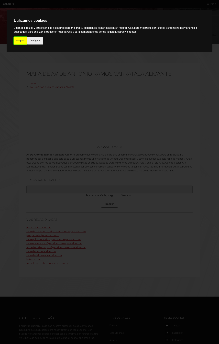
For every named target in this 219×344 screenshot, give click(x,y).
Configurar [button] (35, 40)
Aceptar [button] (20, 40)
